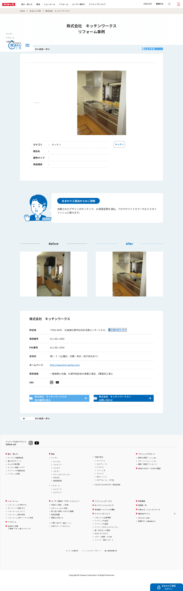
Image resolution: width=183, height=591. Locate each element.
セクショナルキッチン (61, 484)
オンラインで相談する (16, 518)
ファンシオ (101, 480)
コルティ (56, 481)
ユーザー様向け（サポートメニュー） (65, 511)
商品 (53, 464)
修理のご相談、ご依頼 (59, 515)
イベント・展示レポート (104, 550)
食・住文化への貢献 (102, 540)
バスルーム (55, 495)
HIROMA (56, 488)
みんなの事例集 (14, 474)
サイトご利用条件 (72, 561)
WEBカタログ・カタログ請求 (149, 478)
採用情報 (141, 511)
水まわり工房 (35, 11)
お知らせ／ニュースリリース (149, 519)
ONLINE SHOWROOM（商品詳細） (108, 495)
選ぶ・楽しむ (36, 4)
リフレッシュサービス (103, 511)
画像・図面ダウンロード (147, 474)
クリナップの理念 (101, 531)
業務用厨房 (57, 491)
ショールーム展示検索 (16, 524)
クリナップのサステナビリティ (107, 537)
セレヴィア (57, 499)
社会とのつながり (101, 543)
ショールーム (58, 4)
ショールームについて (16, 521)
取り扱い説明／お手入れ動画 (62, 521)
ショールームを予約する (17, 515)
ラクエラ (56, 478)
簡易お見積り (147, 468)
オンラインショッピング (104, 515)
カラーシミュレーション (147, 471)
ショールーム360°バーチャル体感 (20, 528)
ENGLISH (148, 3)
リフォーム (72, 4)
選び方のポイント (14, 471)
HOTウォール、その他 (105, 490)
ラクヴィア (57, 502)
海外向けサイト (144, 524)
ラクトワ (100, 484)
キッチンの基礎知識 (15, 468)
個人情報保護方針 (111, 561)
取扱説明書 (55, 524)
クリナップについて (106, 4)
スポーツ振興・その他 (103, 547)
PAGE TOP (91, 575)
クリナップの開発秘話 (16, 481)
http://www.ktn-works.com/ (65, 368)
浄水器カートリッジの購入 (105, 519)
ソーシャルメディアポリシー (91, 561)
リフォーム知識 (14, 484)
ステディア (57, 475)
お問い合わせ (61, 533)
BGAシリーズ (102, 487)
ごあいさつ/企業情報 (103, 527)
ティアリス (101, 471)
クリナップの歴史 (101, 534)
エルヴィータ (102, 474)
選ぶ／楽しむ (13, 464)
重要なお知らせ (57, 528)
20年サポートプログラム (60, 536)
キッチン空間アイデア (16, 477)
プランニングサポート (146, 464)
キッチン (54, 468)
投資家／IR (142, 515)
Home (22, 11)
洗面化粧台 (99, 467)
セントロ (56, 472)
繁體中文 (159, 3)
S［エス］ (101, 477)
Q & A (59, 518)
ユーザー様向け (87, 4)
